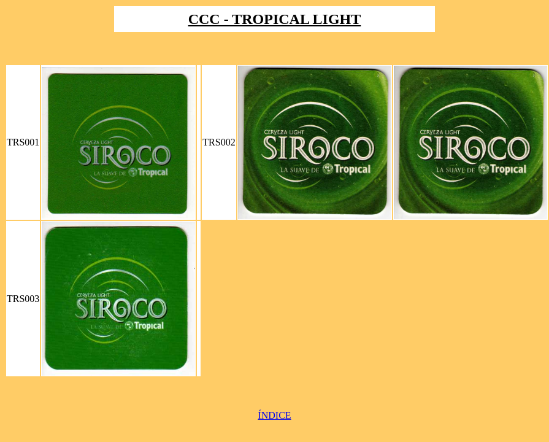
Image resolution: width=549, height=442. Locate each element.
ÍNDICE (274, 415)
